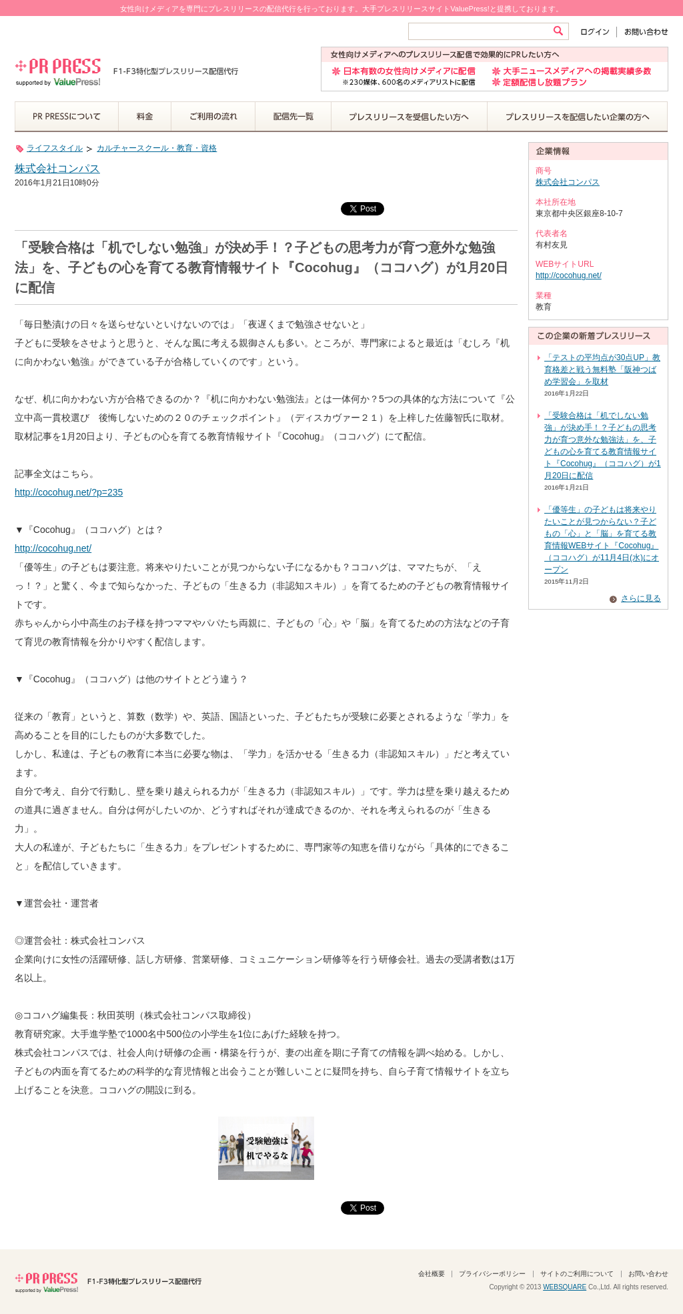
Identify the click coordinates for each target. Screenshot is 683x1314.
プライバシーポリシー (492, 1273)
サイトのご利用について (577, 1273)
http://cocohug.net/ (53, 548)
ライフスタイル (55, 148)
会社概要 (431, 1273)
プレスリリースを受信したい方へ (409, 116)
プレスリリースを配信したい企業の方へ (578, 116)
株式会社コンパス (57, 168)
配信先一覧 (293, 116)
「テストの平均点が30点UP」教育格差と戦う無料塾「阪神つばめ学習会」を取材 (602, 369)
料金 (145, 116)
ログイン (598, 31)
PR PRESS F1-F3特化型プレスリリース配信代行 (108, 1281)
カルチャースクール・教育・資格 (157, 148)
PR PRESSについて (67, 116)
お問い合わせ (642, 31)
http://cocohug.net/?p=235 (69, 492)
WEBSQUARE (564, 1287)
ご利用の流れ (213, 116)
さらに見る (641, 598)
